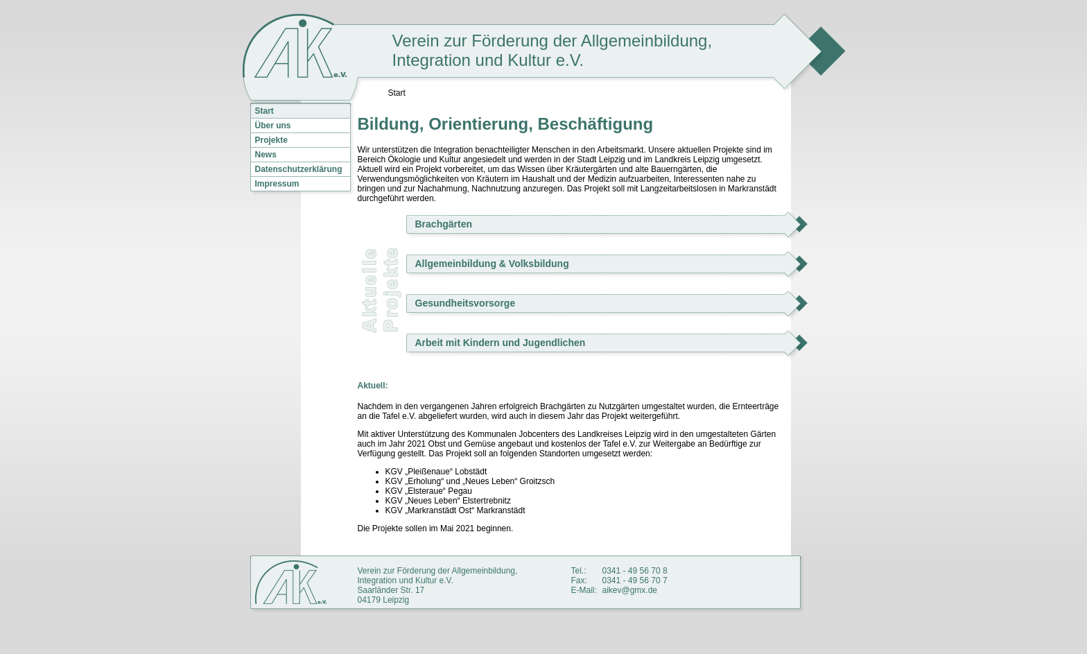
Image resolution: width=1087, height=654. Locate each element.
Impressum (277, 184)
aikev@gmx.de (630, 590)
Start (264, 111)
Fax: (579, 580)
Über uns (273, 125)
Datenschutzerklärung (298, 169)
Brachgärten (443, 224)
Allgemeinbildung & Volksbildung (492, 263)
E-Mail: (584, 590)
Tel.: (578, 571)
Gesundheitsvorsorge (465, 303)
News (266, 155)
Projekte (271, 140)
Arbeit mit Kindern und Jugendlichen (500, 342)
